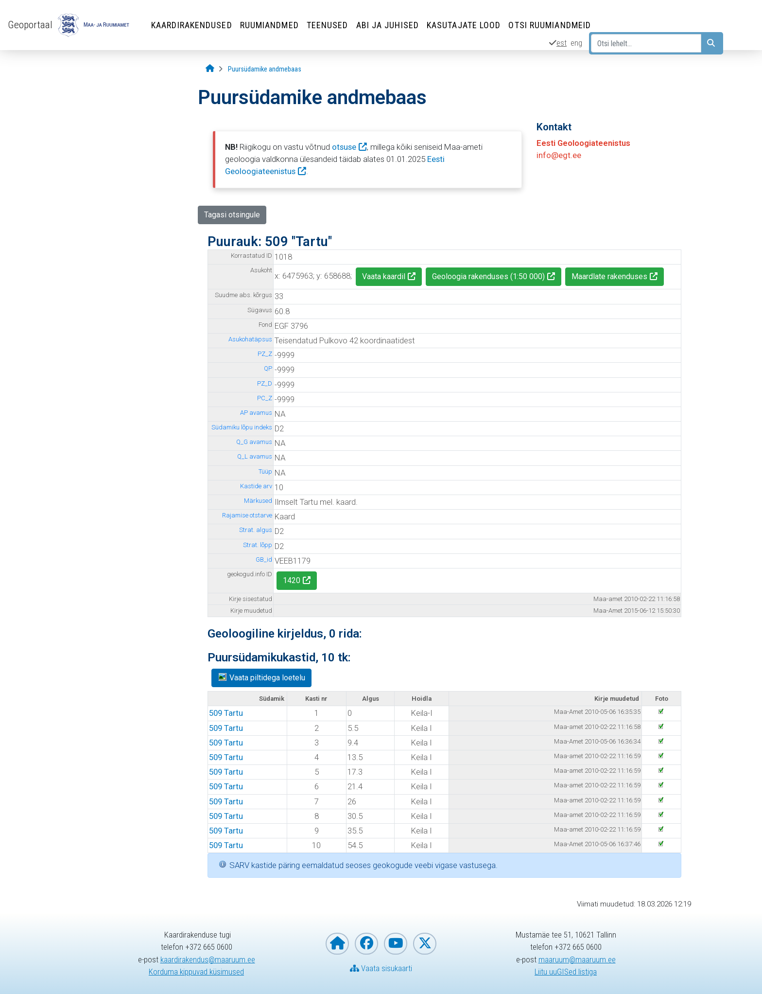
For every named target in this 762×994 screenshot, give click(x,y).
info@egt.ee (559, 155)
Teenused (327, 25)
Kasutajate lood (464, 25)
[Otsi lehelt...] (646, 43)
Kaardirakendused (191, 25)
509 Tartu (226, 713)
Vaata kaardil (383, 276)
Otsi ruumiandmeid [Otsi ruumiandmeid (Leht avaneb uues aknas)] (549, 25)
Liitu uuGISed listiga (566, 971)
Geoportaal (30, 25)
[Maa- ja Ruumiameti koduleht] (337, 944)
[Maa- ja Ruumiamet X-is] (424, 944)
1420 (291, 580)
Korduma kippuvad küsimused (196, 971)
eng (576, 43)
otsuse (344, 147)
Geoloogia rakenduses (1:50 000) (488, 276)
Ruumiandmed (269, 25)
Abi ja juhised (387, 25)
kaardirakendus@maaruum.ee (207, 959)
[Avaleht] (210, 69)
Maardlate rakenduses (609, 276)
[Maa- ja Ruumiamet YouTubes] (395, 944)
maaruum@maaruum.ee (577, 959)
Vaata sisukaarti (381, 968)
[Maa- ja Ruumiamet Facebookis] (366, 944)
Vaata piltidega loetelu (261, 677)
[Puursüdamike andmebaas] (264, 69)
